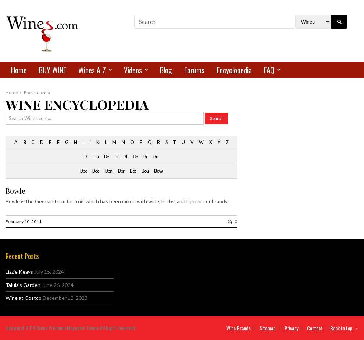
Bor (121, 171)
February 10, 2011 (24, 221)
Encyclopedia (234, 70)
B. (86, 157)
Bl (125, 157)
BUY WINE (52, 70)
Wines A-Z (92, 70)
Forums (194, 70)
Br (145, 157)
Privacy (291, 328)
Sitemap (268, 328)
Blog (166, 70)
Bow (158, 171)
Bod (95, 171)
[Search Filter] (313, 22)
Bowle (15, 191)
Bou (145, 171)
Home (19, 70)
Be (106, 157)
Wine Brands (238, 328)
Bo (135, 157)
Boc (83, 171)
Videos (133, 70)
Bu (155, 157)
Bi (116, 157)
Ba (96, 157)
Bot (133, 171)
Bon (108, 171)
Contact (314, 328)
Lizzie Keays (19, 272)
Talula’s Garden (23, 285)
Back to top (344, 328)
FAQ (269, 70)
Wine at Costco (24, 298)
